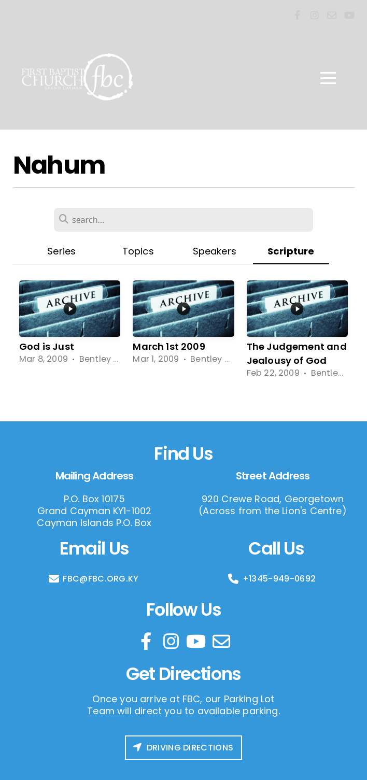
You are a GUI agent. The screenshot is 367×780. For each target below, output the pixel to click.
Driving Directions (182, 748)
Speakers (214, 251)
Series (61, 251)
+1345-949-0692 (271, 579)
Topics (138, 251)
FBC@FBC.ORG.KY (92, 579)
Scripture (291, 251)
